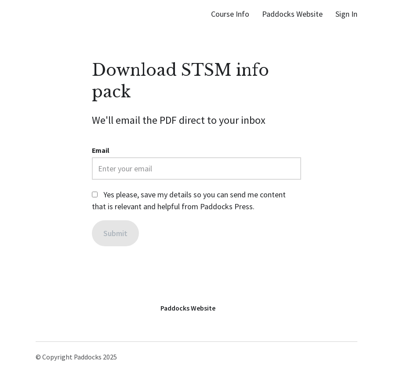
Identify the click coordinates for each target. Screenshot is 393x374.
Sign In (346, 14)
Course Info (230, 14)
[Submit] (115, 233)
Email (100, 150)
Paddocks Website (292, 14)
